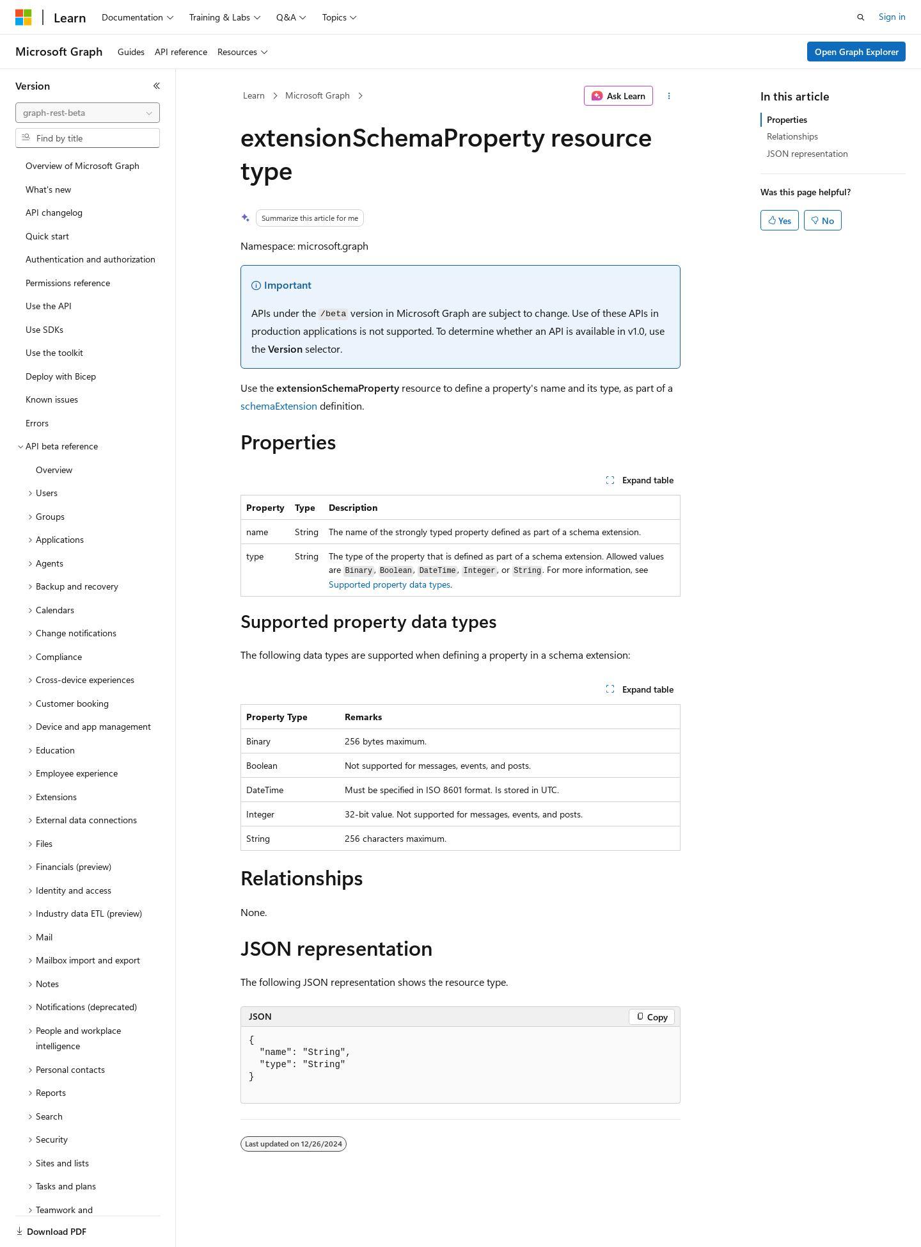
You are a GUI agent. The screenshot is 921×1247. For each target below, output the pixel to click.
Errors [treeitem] (37, 423)
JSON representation (807, 153)
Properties (787, 119)
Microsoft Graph (317, 95)
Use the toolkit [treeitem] (54, 352)
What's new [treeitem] (48, 189)
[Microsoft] (23, 17)
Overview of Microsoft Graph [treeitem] (82, 165)
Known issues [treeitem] (52, 399)
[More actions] (669, 96)
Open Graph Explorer (857, 51)
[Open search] (861, 17)
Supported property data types (389, 584)
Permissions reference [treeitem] (68, 283)
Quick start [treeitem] (47, 236)
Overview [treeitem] (54, 469)
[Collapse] (156, 85)
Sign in (892, 16)
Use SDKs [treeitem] (44, 329)
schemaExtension (278, 405)
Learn (254, 95)
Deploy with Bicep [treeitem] (61, 376)
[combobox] (87, 112)
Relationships (792, 136)
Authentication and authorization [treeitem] (90, 259)
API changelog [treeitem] (54, 212)
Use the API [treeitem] (49, 306)
